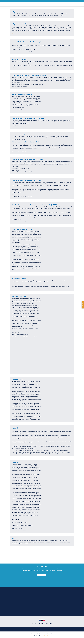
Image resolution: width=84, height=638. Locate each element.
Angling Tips (73, 0)
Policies (40, 629)
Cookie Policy (52, 629)
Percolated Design (47, 635)
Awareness (67, 0)
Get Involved (62, 4)
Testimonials (79, 0)
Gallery (68, 4)
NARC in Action (56, 4)
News (76, 4)
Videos (72, 4)
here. (66, 15)
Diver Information (32, 629)
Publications (45, 629)
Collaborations (61, 0)
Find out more (41, 575)
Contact (80, 4)
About (50, 4)
